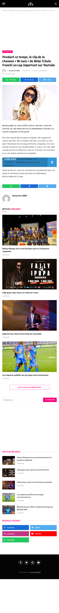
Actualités (7, 52)
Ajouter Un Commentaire (29, 387)
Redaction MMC (14, 71)
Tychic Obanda (35, 572)
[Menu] (3, 3)
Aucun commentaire (39, 71)
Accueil (4, 10)
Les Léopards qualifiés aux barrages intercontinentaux (25, 375)
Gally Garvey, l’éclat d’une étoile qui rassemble (21, 333)
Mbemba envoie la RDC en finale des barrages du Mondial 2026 (35, 508)
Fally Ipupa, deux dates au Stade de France (20, 292)
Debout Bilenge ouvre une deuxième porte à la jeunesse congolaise (25, 250)
